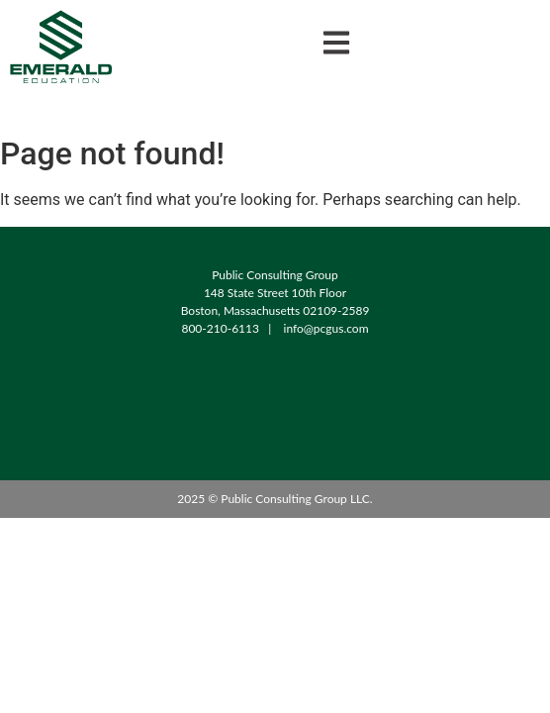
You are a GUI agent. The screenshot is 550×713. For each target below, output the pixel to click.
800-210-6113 (220, 328)
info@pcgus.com (326, 328)
